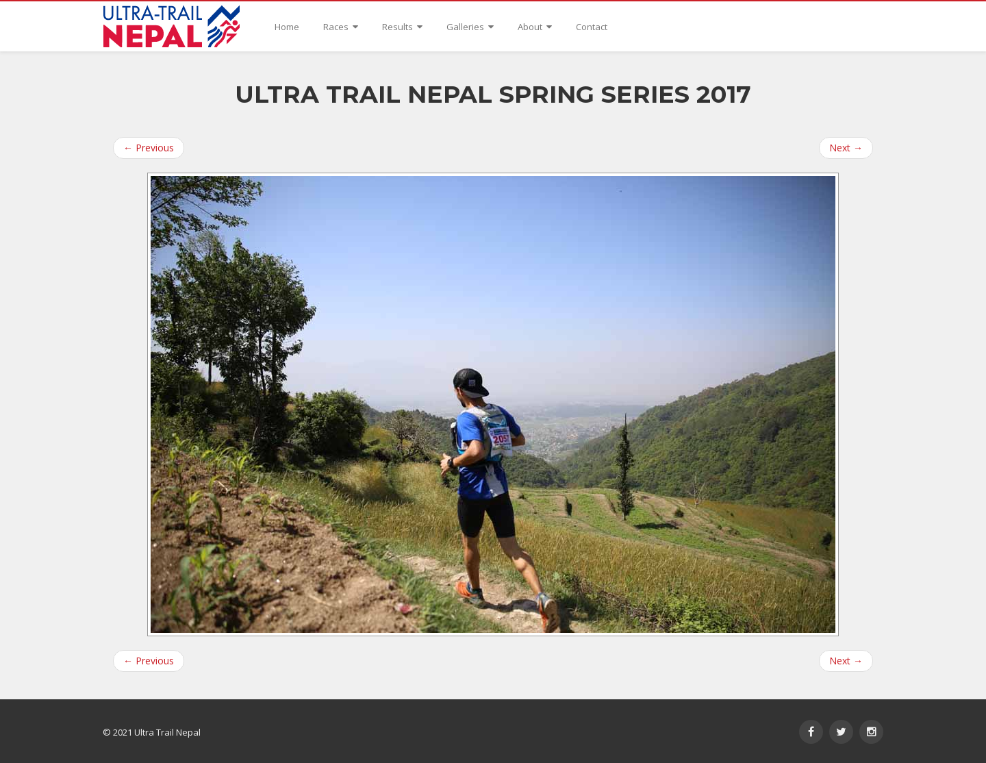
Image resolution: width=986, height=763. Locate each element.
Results (402, 27)
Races (340, 27)
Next (846, 147)
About (535, 27)
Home (287, 27)
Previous (148, 147)
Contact (591, 27)
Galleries (470, 27)
